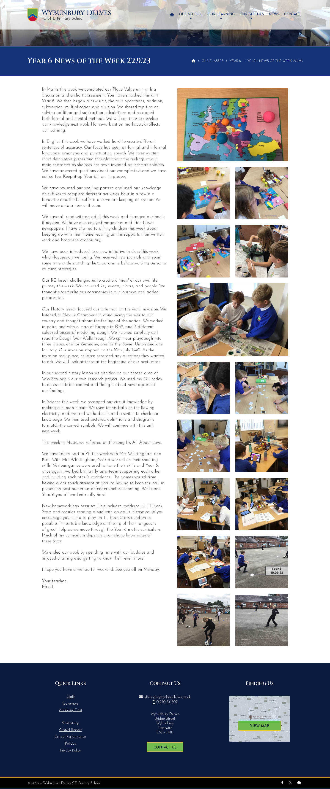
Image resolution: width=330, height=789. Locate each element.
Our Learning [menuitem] (221, 14)
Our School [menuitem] (190, 14)
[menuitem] (172, 15)
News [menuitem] (274, 14)
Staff (70, 697)
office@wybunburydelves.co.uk (167, 697)
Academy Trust (70, 710)
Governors (70, 704)
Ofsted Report (70, 730)
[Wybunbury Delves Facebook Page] (282, 782)
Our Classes (212, 61)
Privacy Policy (70, 750)
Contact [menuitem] (292, 14)
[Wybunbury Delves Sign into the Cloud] (299, 782)
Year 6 (235, 61)
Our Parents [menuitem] (252, 14)
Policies (70, 744)
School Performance (70, 737)
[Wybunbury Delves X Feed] (290, 782)
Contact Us (165, 747)
